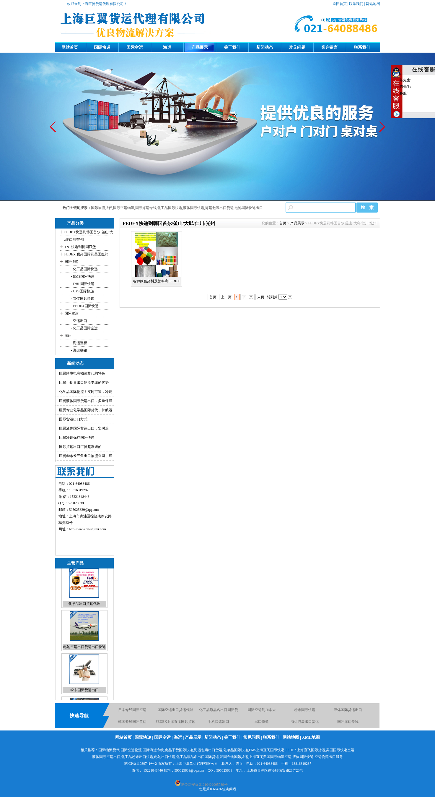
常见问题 (297, 47)
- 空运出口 (78, 321)
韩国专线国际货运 (132, 722)
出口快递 (262, 722)
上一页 (226, 297)
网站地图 (373, 4)
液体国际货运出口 (348, 711)
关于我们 (232, 47)
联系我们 (356, 4)
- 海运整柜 (78, 343)
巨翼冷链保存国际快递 (77, 437)
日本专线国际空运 (132, 711)
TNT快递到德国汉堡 (80, 247)
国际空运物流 (123, 208)
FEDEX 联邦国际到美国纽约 (86, 254)
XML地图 (311, 737)
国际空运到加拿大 (261, 711)
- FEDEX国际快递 (84, 306)
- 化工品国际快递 (84, 269)
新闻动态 (264, 47)
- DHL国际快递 (82, 284)
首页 (282, 223)
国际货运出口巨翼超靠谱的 (80, 447)
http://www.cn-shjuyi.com (87, 529)
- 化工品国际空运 (84, 328)
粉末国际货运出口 (84, 694)
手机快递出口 (218, 722)
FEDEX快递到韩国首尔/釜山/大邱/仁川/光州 (88, 236)
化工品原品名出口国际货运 (197, 757)
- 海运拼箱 (78, 350)
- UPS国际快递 (82, 291)
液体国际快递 (193, 208)
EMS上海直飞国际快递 (267, 750)
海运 (167, 47)
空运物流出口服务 (329, 757)
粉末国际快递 (304, 711)
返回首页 (340, 4)
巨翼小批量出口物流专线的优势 (84, 382)
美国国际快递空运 (340, 750)
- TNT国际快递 (82, 299)
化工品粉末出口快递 (137, 757)
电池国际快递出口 (248, 208)
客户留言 (329, 47)
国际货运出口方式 (73, 419)
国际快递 (102, 47)
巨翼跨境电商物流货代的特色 (82, 373)
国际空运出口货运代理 (175, 711)
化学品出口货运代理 (84, 607)
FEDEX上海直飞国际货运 (175, 722)
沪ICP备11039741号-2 (140, 764)
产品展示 (199, 47)
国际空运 (134, 47)
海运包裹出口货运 (219, 208)
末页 (260, 297)
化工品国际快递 (169, 208)
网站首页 (69, 47)
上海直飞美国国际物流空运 (270, 757)
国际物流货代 (101, 208)
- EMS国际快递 (82, 276)
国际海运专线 (146, 208)
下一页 (247, 297)
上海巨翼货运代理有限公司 (196, 764)
